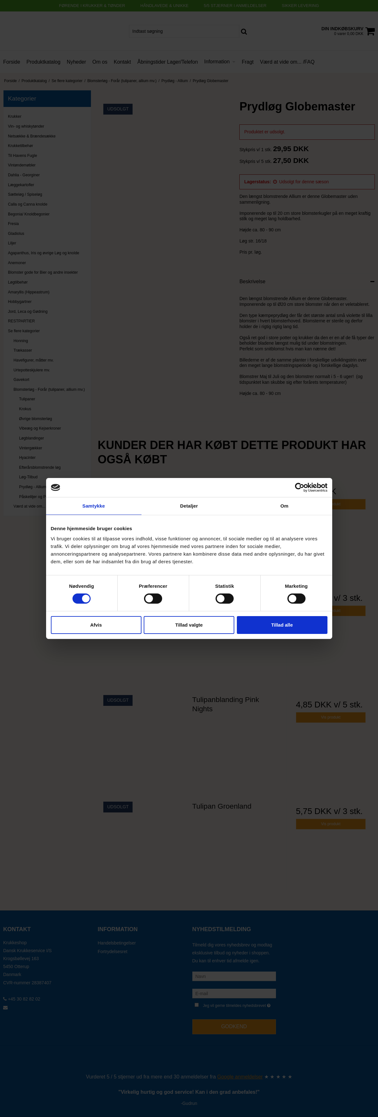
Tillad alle (282, 625)
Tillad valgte (189, 625)
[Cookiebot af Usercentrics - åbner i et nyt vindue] (299, 487)
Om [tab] (284, 506)
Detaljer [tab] (189, 506)
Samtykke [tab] (93, 506)
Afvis (96, 625)
